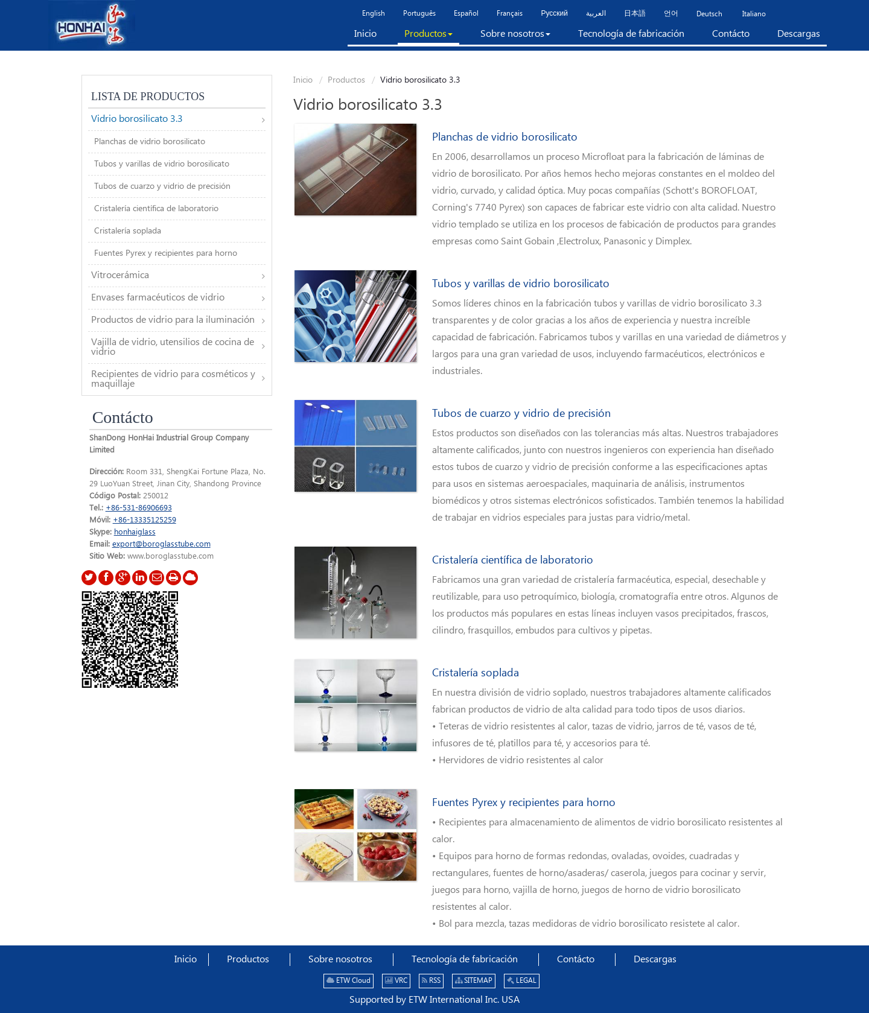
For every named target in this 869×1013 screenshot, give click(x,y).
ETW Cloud (348, 980)
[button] (428, 36)
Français (510, 13)
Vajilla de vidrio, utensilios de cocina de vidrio (172, 347)
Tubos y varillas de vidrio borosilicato (521, 284)
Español (466, 13)
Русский (554, 13)
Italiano (753, 14)
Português (419, 13)
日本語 (635, 13)
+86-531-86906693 (139, 508)
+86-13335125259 (144, 520)
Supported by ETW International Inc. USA (434, 1000)
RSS (431, 980)
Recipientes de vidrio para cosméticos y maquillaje (173, 379)
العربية (596, 13)
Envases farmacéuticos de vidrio (157, 297)
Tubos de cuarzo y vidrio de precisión (521, 414)
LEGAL (521, 980)
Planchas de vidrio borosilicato (505, 137)
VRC (396, 980)
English (373, 13)
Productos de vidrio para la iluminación (173, 320)
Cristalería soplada (475, 673)
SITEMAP (473, 980)
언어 (671, 13)
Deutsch (709, 14)
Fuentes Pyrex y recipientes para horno (524, 803)
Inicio (303, 80)
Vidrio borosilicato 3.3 (137, 119)
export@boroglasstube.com (161, 544)
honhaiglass (135, 532)
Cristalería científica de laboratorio (512, 560)
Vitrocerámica (120, 275)
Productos (346, 80)
